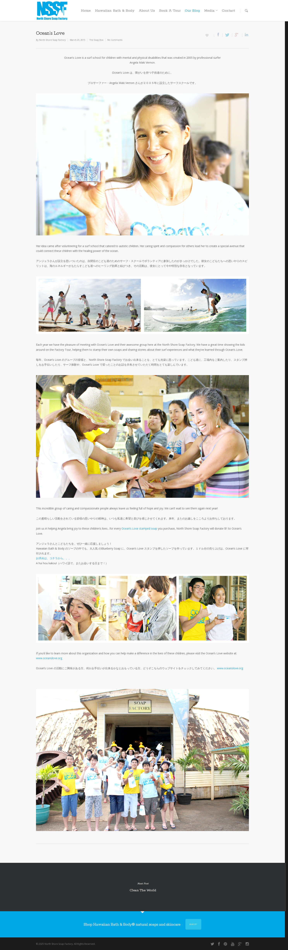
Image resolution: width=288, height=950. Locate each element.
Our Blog (192, 11)
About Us (147, 11)
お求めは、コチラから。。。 (53, 558)
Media (211, 10)
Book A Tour (170, 11)
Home (86, 11)
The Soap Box (96, 39)
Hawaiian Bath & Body (115, 11)
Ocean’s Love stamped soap (139, 528)
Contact (228, 11)
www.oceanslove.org (49, 658)
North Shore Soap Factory (52, 39)
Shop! (193, 924)
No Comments (114, 39)
